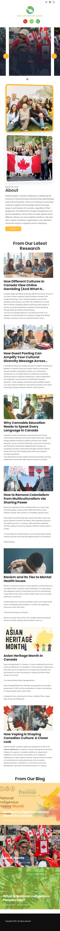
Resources (7, 807)
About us (13, 234)
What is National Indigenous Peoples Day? (26, 898)
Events (6, 853)
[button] (5, 56)
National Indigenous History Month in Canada (26, 814)
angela (27, 821)
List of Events (13, 858)
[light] (50, 2)
